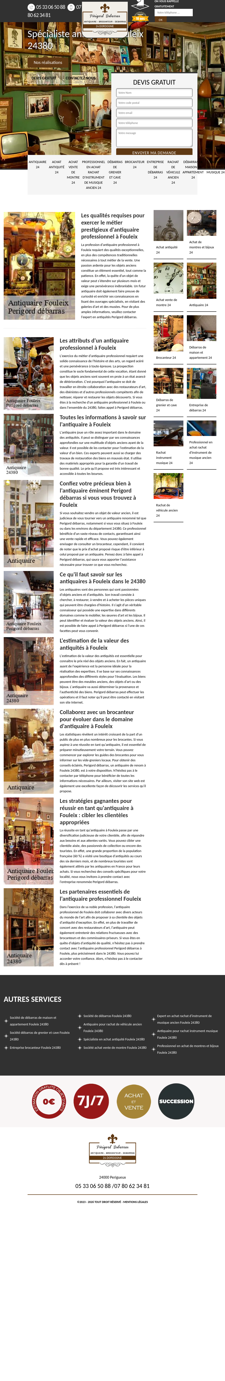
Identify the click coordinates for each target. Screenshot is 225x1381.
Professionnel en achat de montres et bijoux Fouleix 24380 (188, 1049)
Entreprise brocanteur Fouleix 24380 (35, 1048)
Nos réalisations (48, 62)
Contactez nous (81, 78)
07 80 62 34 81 (131, 1185)
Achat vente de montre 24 (73, 172)
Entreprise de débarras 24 (155, 170)
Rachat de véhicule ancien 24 (173, 172)
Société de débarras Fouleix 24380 (107, 1016)
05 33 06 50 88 (46, 7)
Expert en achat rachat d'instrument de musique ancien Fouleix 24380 (184, 1019)
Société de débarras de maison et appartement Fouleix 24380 (33, 1021)
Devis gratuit (44, 78)
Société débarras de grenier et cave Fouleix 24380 (40, 1036)
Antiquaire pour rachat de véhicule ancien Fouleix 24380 (112, 1027)
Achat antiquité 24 (56, 167)
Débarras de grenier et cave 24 (115, 172)
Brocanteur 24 (135, 164)
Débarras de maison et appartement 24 (193, 170)
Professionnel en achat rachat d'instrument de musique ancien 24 (93, 175)
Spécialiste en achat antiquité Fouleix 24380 (114, 1039)
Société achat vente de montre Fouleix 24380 (114, 1048)
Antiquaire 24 (38, 164)
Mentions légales (135, 1202)
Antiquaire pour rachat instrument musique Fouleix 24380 (187, 1034)
